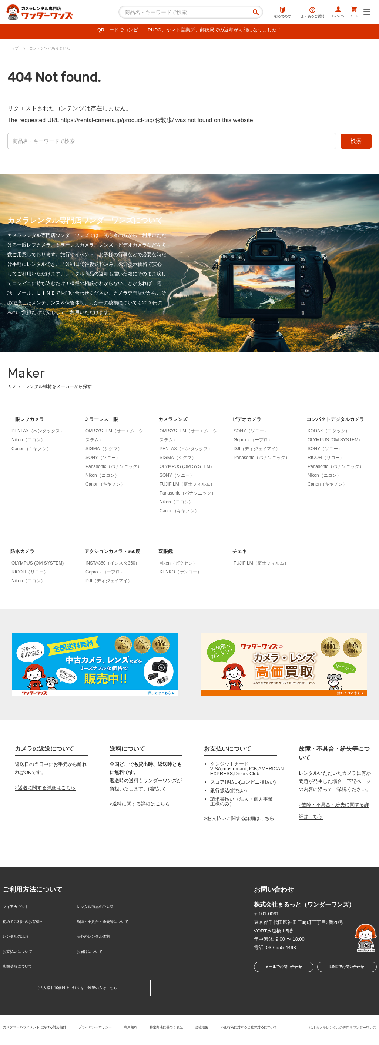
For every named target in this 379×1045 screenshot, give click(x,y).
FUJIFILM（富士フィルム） (187, 486)
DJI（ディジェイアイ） (257, 450)
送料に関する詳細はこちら (141, 818)
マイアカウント (19, 919)
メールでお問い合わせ (281, 982)
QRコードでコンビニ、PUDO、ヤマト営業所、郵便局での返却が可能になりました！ (189, 31)
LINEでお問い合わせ (346, 982)
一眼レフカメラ (31, 421)
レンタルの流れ (19, 943)
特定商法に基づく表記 (218, 1026)
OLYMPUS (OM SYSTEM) (186, 468)
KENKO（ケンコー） (181, 573)
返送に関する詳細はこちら (47, 801)
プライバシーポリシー (137, 1026)
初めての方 (267, 13)
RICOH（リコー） (326, 471)
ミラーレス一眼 (105, 421)
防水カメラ (25, 553)
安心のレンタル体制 (98, 943)
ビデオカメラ (250, 421)
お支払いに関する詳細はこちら (240, 832)
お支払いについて (22, 955)
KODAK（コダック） (329, 444)
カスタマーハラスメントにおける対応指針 (66, 1026)
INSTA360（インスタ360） (112, 576)
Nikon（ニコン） (28, 441)
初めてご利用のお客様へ (29, 931)
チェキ (241, 553)
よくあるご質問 (297, 13)
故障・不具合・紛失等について (110, 931)
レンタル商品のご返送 (101, 919)
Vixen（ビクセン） (178, 564)
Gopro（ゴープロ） (253, 441)
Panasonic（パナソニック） (113, 468)
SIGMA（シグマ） (103, 450)
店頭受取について (22, 967)
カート (351, 13)
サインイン (327, 13)
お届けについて (93, 955)
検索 (356, 143)
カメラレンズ (176, 421)
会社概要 (259, 1026)
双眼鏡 (167, 553)
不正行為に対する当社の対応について (147, 1032)
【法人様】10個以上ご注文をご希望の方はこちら (76, 988)
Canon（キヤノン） (31, 450)
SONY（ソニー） (102, 459)
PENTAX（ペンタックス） (37, 432)
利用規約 (178, 1026)
